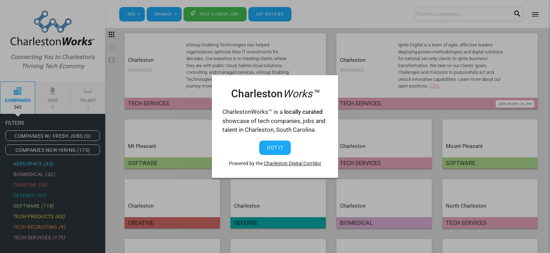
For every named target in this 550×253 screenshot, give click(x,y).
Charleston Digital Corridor (292, 163)
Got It (275, 147)
